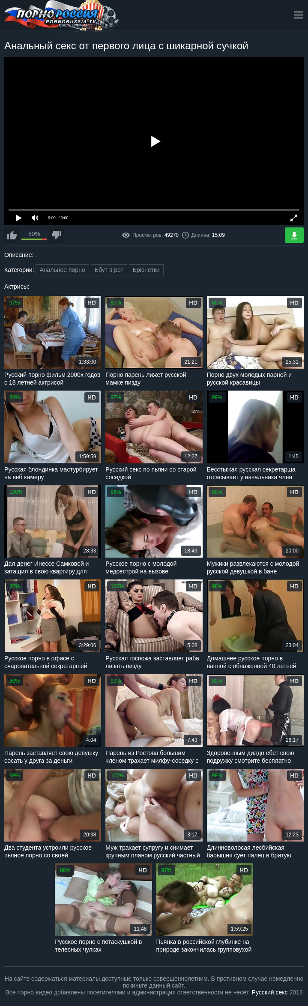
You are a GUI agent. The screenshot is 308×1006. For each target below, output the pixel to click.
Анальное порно (62, 269)
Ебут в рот (109, 269)
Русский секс (270, 992)
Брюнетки (146, 269)
